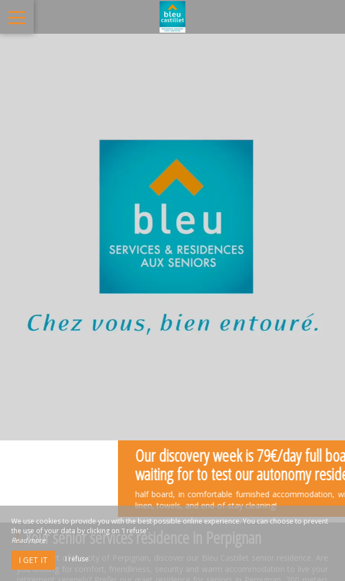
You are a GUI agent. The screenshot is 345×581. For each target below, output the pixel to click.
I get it (33, 560)
